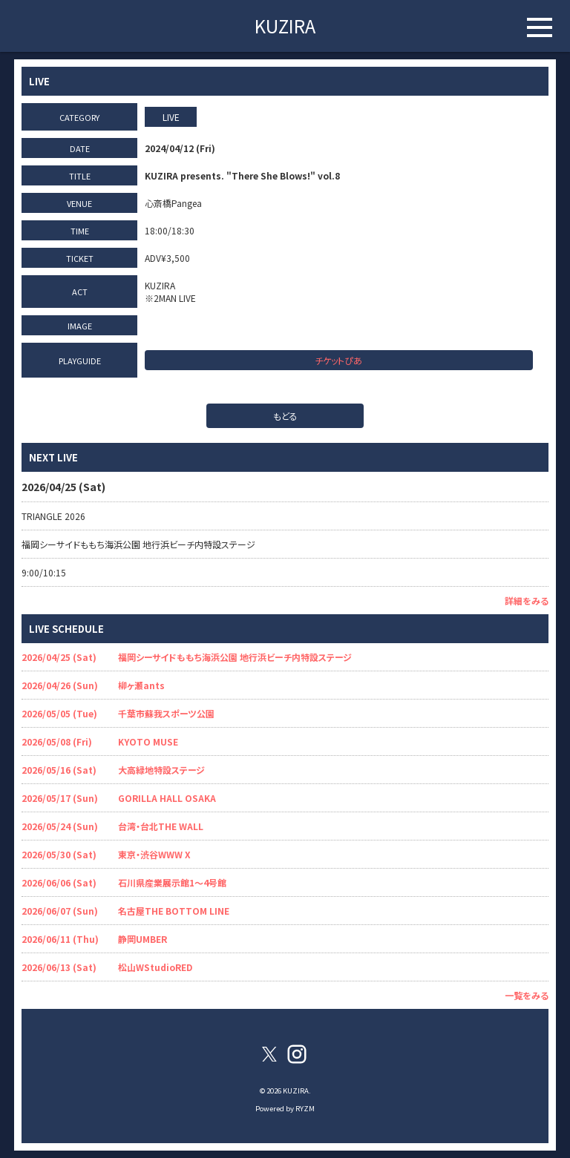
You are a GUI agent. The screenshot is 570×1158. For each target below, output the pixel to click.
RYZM (305, 1108)
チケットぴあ (338, 360)
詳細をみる (526, 600)
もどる (285, 415)
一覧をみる (526, 995)
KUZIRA (285, 26)
